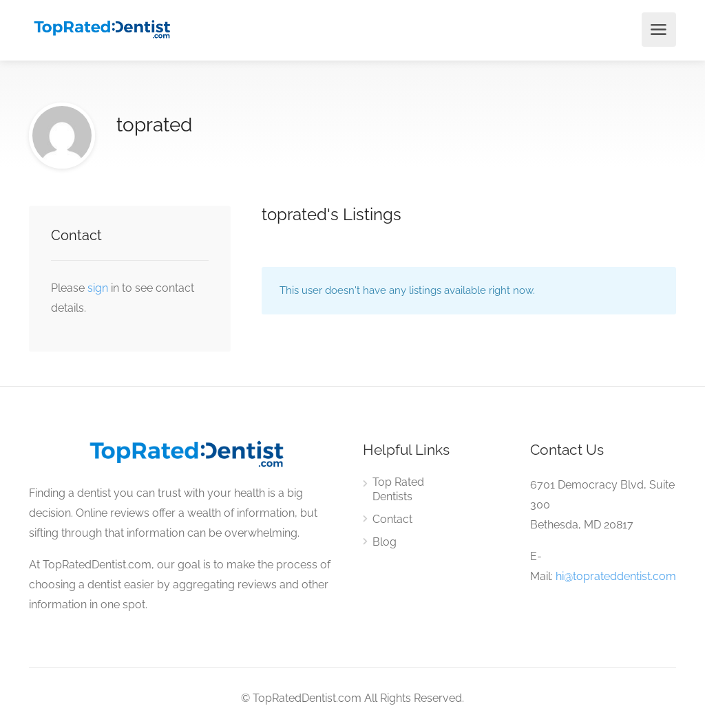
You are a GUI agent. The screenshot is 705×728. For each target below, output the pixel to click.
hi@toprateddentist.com (616, 576)
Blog (384, 541)
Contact (392, 519)
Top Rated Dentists (398, 489)
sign (99, 288)
